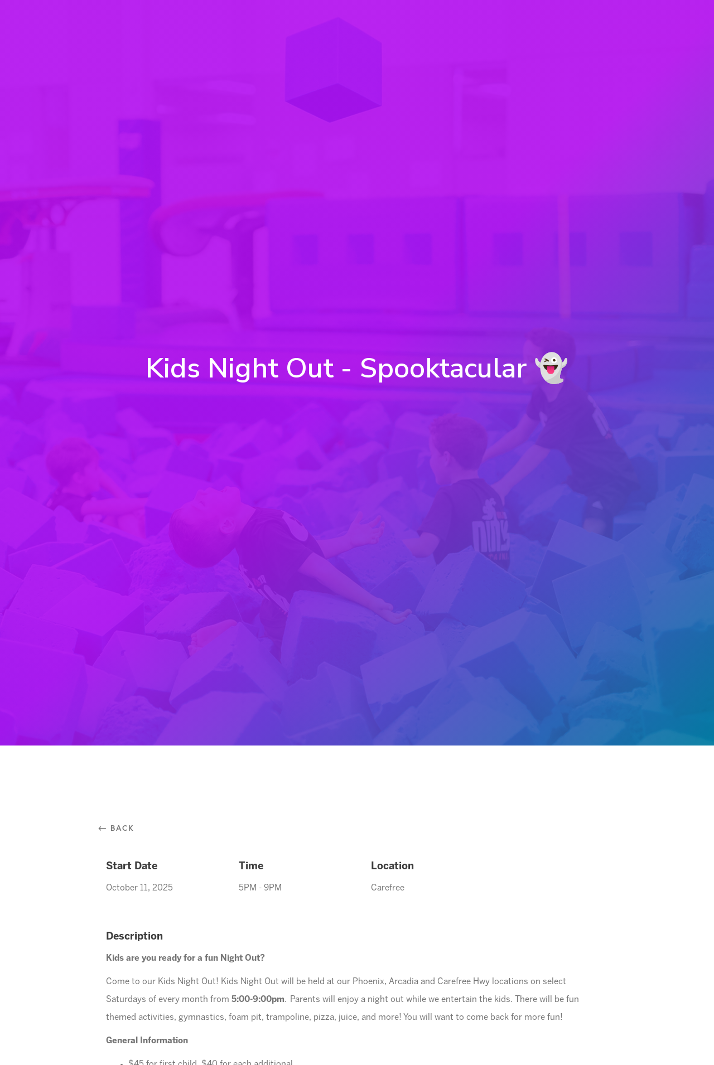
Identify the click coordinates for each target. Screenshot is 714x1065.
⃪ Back (120, 827)
